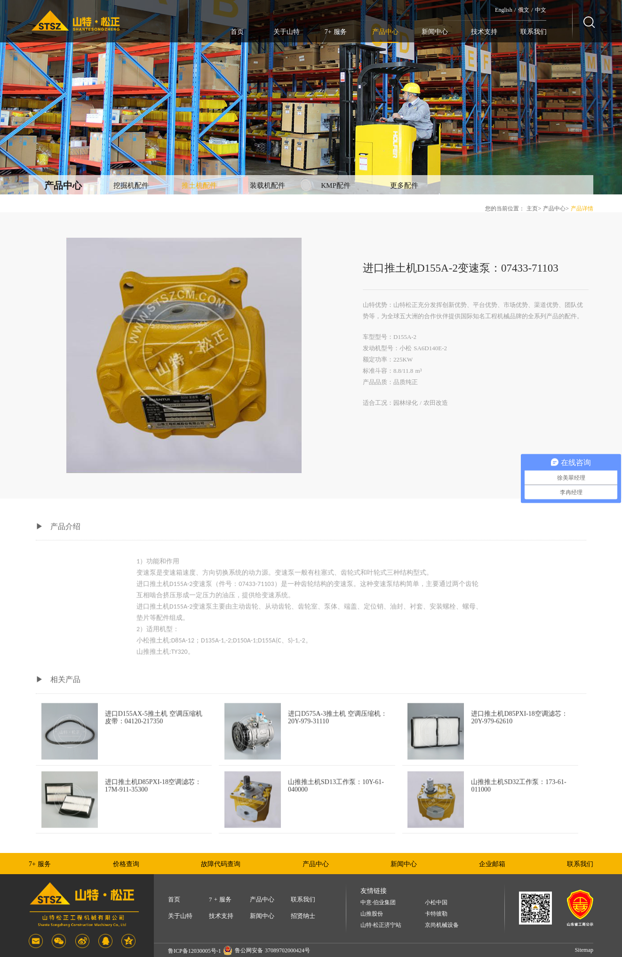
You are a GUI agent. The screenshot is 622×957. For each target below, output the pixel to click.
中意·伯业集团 (378, 903)
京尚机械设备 (442, 925)
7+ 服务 (336, 31)
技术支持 (484, 31)
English (503, 10)
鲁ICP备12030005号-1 (194, 951)
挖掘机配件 (131, 185)
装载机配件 (267, 185)
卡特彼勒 (436, 914)
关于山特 (286, 31)
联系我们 (533, 31)
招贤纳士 (303, 915)
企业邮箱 (492, 864)
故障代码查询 (220, 864)
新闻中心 (435, 31)
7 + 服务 (220, 899)
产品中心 (385, 31)
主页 (532, 208)
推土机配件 (199, 185)
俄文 (523, 10)
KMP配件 (336, 185)
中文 (540, 10)
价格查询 (126, 864)
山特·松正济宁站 (380, 925)
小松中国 (436, 903)
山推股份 (371, 914)
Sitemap (584, 950)
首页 (237, 31)
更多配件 (404, 185)
